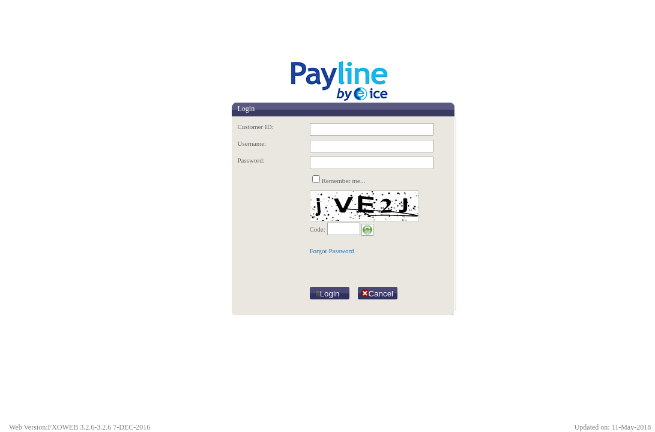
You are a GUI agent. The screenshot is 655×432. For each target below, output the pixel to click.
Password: (251, 160)
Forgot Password (332, 250)
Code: (317, 229)
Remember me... (344, 180)
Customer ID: (256, 126)
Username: (252, 143)
